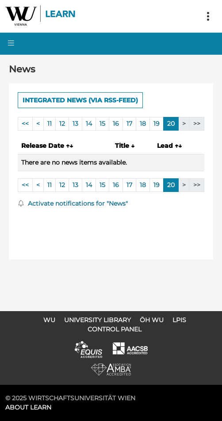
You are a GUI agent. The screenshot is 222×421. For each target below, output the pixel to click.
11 (49, 124)
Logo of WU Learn (40, 16)
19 (156, 124)
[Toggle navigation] (208, 16)
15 (102, 124)
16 (116, 124)
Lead (169, 146)
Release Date (47, 146)
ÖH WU (152, 320)
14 (89, 124)
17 (129, 124)
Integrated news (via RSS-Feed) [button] (80, 100)
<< (25, 124)
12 (62, 124)
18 (143, 124)
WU (49, 320)
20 (171, 124)
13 (75, 124)
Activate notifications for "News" (73, 203)
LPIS (179, 320)
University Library (97, 320)
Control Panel (115, 329)
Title (124, 146)
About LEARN (28, 407)
